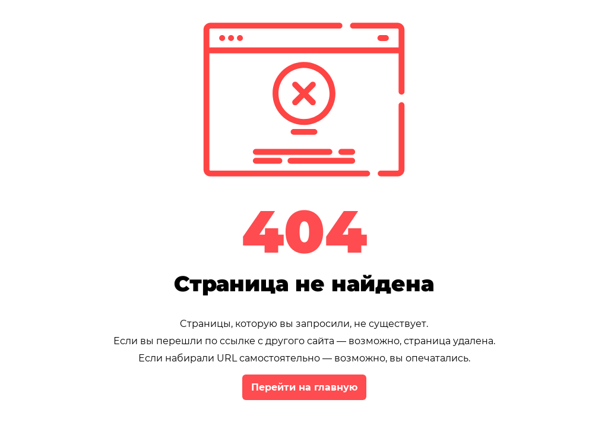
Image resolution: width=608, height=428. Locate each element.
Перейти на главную (304, 387)
